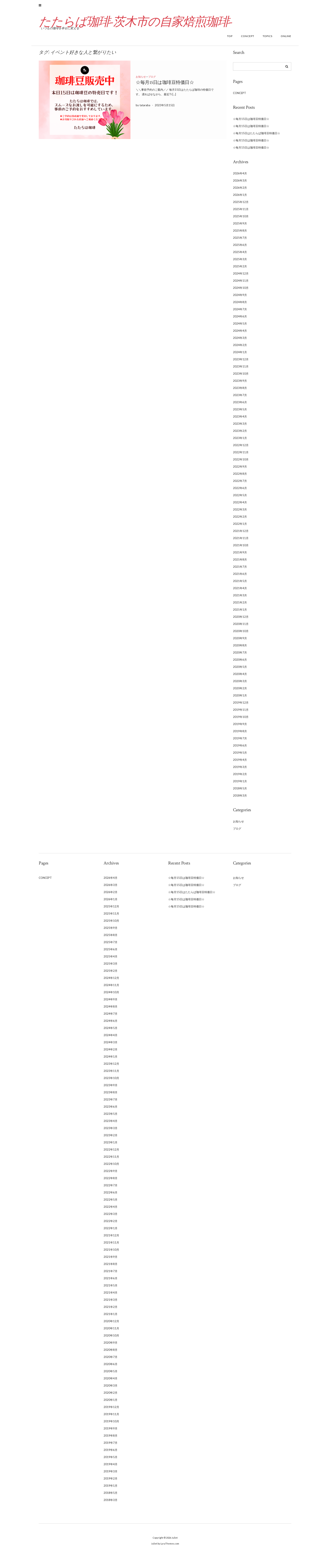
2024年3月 (240, 340)
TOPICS (267, 38)
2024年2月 (240, 347)
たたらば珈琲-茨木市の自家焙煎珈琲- (140, 24)
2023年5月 (240, 412)
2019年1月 (240, 783)
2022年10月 (241, 462)
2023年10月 (241, 376)
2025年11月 (241, 211)
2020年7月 (240, 655)
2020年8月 (240, 648)
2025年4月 (240, 254)
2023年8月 (240, 390)
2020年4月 (240, 676)
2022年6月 (240, 490)
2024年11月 (241, 283)
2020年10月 (241, 633)
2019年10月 (241, 719)
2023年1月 (240, 440)
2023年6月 (240, 404)
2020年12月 (241, 619)
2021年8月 (240, 562)
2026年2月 (240, 190)
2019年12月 (241, 705)
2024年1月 (240, 354)
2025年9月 (240, 226)
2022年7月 (240, 483)
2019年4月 (240, 762)
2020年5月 (240, 669)
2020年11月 (241, 626)
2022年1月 (240, 526)
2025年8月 (240, 233)
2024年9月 (240, 297)
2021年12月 (241, 533)
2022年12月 (241, 447)
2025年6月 (240, 247)
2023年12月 (241, 361)
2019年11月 (241, 712)
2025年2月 (240, 268)
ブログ (152, 79)
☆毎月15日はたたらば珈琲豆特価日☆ (256, 135)
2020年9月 (240, 640)
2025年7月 (240, 240)
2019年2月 (240, 776)
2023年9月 (240, 383)
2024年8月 (240, 304)
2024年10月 (241, 290)
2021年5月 (240, 583)
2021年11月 (241, 540)
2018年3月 (240, 798)
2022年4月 (240, 504)
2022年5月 (240, 497)
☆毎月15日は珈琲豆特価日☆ (165, 85)
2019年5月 (240, 755)
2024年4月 (240, 333)
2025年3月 (240, 261)
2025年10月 (241, 218)
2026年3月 (240, 183)
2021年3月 (240, 597)
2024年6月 (240, 319)
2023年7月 (240, 397)
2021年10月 (241, 547)
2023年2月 (240, 433)
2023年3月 (240, 426)
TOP (230, 38)
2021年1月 (240, 612)
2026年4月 (240, 176)
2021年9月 (240, 555)
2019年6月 (240, 748)
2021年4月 (240, 590)
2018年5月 (240, 791)
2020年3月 (240, 683)
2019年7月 (240, 740)
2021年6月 (240, 576)
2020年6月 (240, 662)
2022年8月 (240, 476)
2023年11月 (241, 369)
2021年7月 (240, 569)
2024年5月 (240, 326)
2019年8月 (240, 733)
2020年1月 (240, 698)
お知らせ (141, 79)
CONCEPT (247, 38)
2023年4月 (240, 419)
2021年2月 (240, 605)
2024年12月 (241, 276)
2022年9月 (240, 469)
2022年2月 (240, 519)
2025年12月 (241, 204)
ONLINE (286, 38)
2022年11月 (241, 454)
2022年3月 (240, 512)
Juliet (175, 1540)
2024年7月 (240, 311)
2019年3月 (240, 769)
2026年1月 (240, 197)
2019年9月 (240, 726)
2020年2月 (240, 690)
